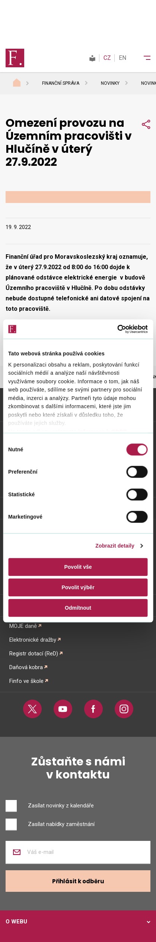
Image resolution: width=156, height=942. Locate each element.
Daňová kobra (26, 667)
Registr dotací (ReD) (33, 653)
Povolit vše (78, 567)
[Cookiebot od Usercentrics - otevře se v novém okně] (115, 329)
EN (122, 57)
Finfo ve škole (26, 681)
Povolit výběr (77, 587)
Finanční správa (60, 83)
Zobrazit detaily (114, 546)
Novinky (110, 83)
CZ (107, 57)
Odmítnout (78, 608)
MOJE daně (23, 626)
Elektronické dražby (32, 639)
